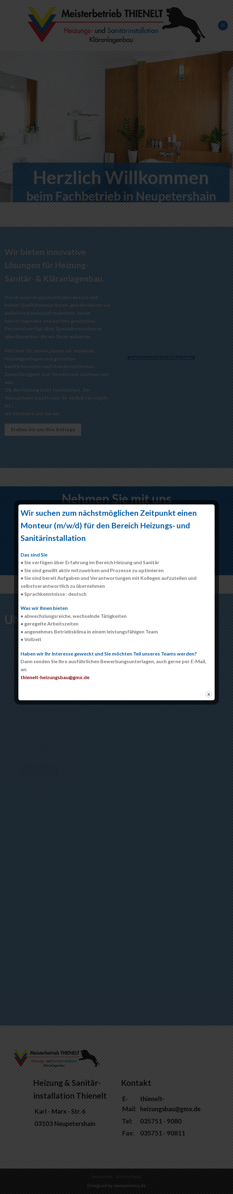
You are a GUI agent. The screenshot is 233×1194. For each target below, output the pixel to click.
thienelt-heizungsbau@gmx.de (55, 677)
